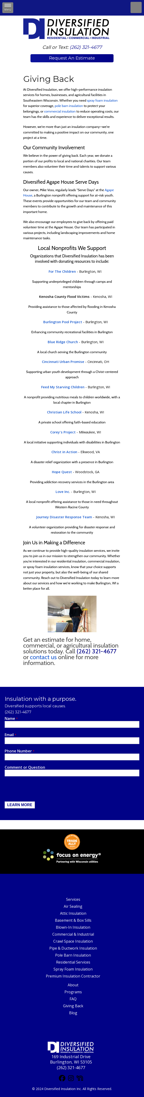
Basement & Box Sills (73, 920)
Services (73, 899)
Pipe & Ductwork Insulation (73, 948)
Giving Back (73, 1005)
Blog (73, 1012)
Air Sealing (73, 906)
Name (11, 718)
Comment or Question (25, 767)
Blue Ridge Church (63, 341)
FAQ (73, 998)
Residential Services (73, 962)
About (73, 984)
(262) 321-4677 (86, 47)
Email (10, 734)
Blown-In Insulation (73, 927)
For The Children (62, 271)
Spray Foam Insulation (73, 969)
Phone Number (19, 751)
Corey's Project (63, 432)
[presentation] (40, 790)
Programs (73, 991)
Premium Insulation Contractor (73, 976)
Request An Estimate (72, 58)
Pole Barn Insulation (73, 955)
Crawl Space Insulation (73, 941)
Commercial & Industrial (73, 934)
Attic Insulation (73, 913)
